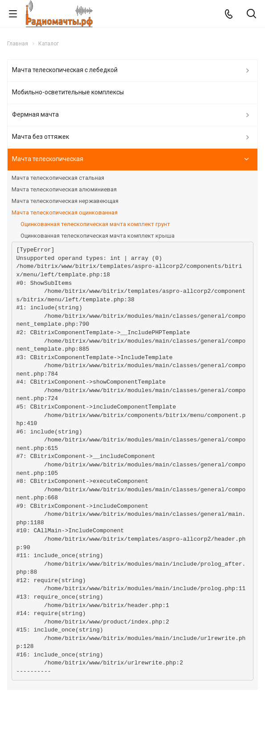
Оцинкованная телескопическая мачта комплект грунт (95, 224)
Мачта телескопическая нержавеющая (65, 201)
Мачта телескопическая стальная (58, 177)
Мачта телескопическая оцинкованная (65, 212)
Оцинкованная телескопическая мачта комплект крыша (97, 235)
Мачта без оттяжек (40, 136)
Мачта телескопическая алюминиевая (64, 189)
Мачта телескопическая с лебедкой (65, 69)
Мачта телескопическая (47, 158)
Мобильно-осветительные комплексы (68, 92)
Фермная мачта (35, 114)
